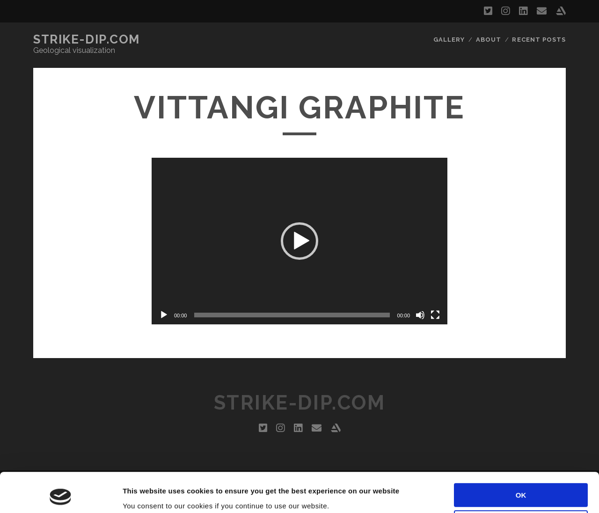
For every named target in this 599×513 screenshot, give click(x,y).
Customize (521, 485)
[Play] (163, 315)
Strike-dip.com (86, 39)
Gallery (449, 39)
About (488, 39)
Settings (137, 494)
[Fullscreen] (435, 315)
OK (521, 458)
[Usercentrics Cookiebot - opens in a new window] (61, 495)
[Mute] (420, 315)
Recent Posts (539, 39)
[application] (299, 241)
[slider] (291, 315)
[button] (299, 241)
